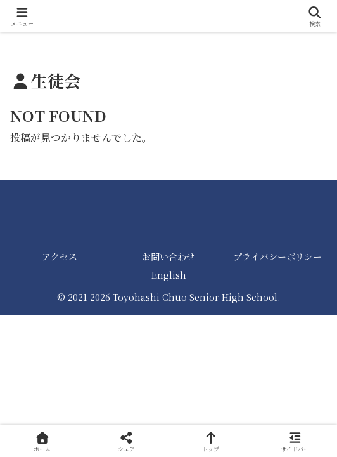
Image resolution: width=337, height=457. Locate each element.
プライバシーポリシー (277, 256)
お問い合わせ (168, 256)
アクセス (59, 256)
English (168, 274)
